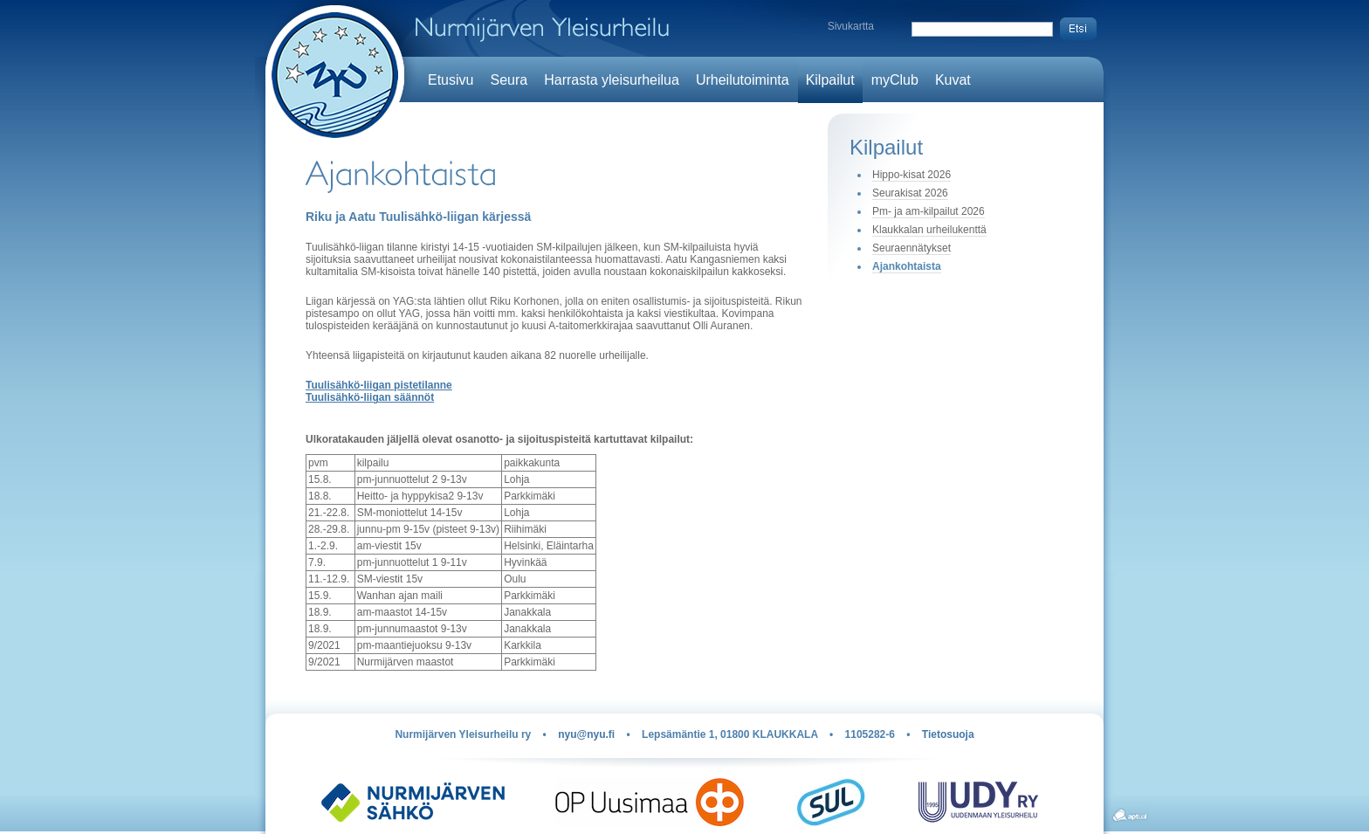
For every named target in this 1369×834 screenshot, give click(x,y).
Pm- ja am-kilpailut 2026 (928, 211)
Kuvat (953, 79)
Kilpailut (830, 79)
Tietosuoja (948, 734)
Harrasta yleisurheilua (611, 79)
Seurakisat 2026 (910, 193)
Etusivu (450, 79)
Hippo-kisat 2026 (911, 175)
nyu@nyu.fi (586, 734)
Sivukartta (851, 26)
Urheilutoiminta (742, 79)
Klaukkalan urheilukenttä (929, 230)
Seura (508, 79)
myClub (894, 79)
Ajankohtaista (906, 266)
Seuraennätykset (911, 248)
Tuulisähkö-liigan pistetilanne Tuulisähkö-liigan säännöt (379, 391)
